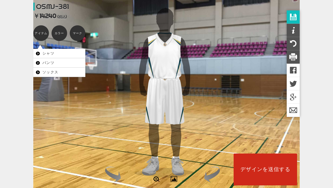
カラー (59, 33)
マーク (77, 33)
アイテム (41, 33)
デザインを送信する (265, 169)
